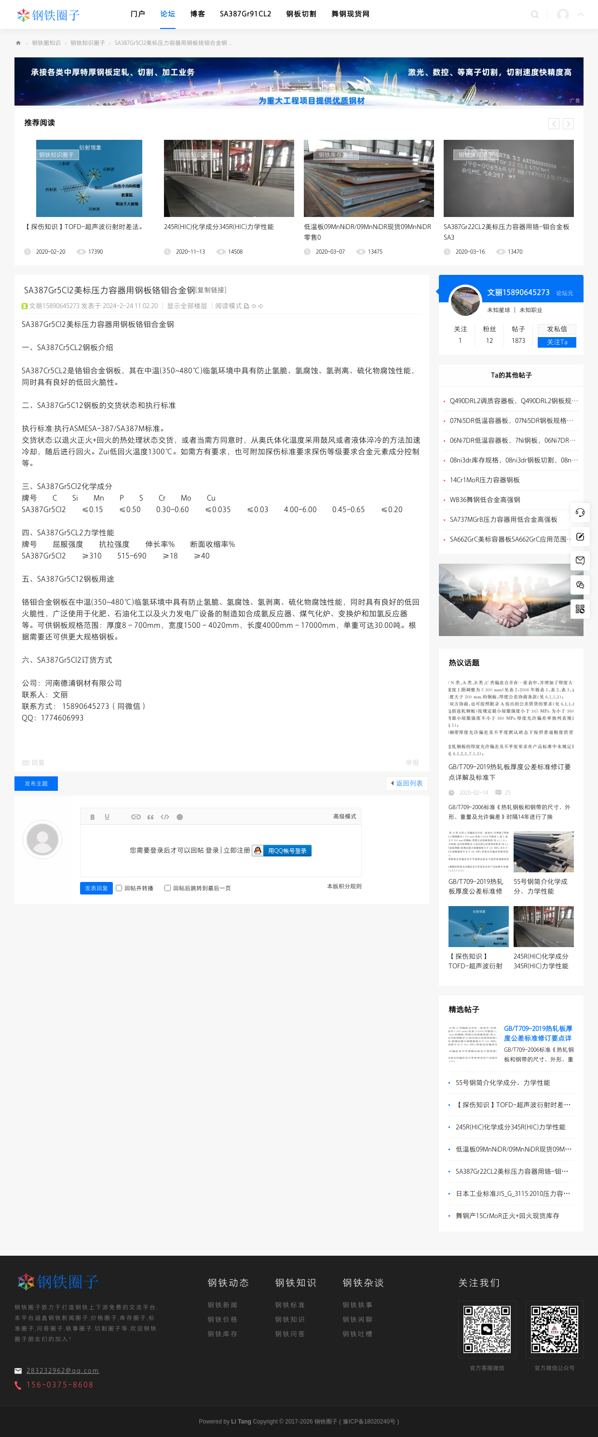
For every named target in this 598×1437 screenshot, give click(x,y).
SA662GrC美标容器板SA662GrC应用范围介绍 (514, 539)
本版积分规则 (344, 886)
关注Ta (557, 342)
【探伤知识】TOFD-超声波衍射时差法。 (85, 226)
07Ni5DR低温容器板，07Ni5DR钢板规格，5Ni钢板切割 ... (514, 420)
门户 (138, 14)
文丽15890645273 (518, 292)
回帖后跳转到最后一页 (197, 888)
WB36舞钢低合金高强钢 (485, 499)
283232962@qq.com (63, 1370)
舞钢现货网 (350, 14)
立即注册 (236, 850)
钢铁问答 (290, 1334)
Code (165, 817)
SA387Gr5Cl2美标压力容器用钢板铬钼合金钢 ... (173, 43)
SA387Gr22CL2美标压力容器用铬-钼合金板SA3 (524, 1171)
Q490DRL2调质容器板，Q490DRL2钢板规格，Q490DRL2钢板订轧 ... (514, 401)
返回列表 (409, 783)
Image (121, 817)
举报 (412, 762)
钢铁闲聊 (357, 1319)
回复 (38, 762)
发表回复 (96, 888)
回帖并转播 (134, 888)
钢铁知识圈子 (87, 43)
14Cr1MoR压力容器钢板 (485, 480)
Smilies (179, 817)
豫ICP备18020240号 (369, 1421)
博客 (197, 14)
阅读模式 (228, 306)
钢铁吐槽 (357, 1334)
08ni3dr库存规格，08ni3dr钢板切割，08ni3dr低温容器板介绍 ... (514, 460)
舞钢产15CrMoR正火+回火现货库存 (507, 1216)
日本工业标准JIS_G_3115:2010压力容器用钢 (520, 1193)
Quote (150, 817)
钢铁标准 (290, 1305)
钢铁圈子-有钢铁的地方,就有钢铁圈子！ (18, 43)
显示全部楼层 (187, 306)
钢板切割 (301, 14)
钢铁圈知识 (46, 43)
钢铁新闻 (222, 1305)
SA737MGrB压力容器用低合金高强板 (503, 519)
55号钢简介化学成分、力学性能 (503, 1082)
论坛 (168, 14)
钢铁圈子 (326, 1421)
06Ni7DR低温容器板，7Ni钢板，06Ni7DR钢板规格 (514, 440)
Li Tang (241, 1421)
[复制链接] (210, 290)
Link (136, 817)
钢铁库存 (222, 1334)
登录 (212, 850)
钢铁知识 (290, 1319)
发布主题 (36, 783)
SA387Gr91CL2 (246, 14)
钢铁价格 (222, 1319)
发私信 (557, 329)
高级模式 (344, 816)
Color (107, 817)
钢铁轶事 (357, 1305)
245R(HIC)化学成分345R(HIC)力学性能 (219, 226)
